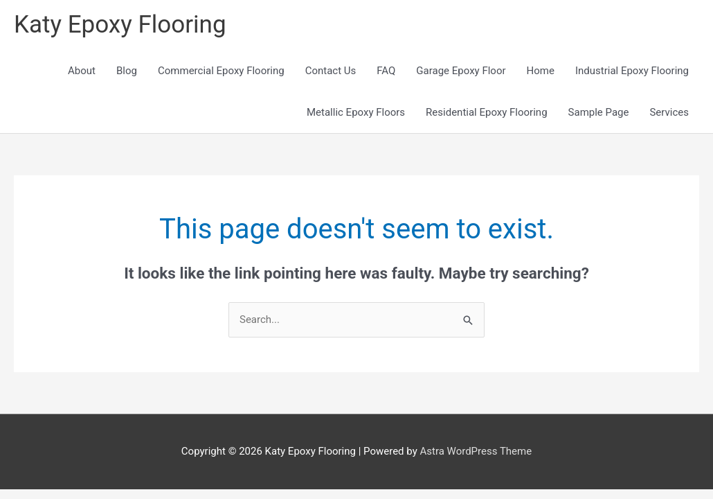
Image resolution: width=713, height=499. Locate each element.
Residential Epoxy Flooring (486, 112)
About (82, 70)
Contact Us (330, 70)
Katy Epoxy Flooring (120, 24)
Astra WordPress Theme (475, 451)
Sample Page (598, 112)
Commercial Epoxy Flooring (221, 70)
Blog (126, 70)
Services (669, 112)
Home (540, 70)
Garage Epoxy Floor (460, 70)
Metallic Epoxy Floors (356, 112)
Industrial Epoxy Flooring (632, 70)
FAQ (386, 70)
